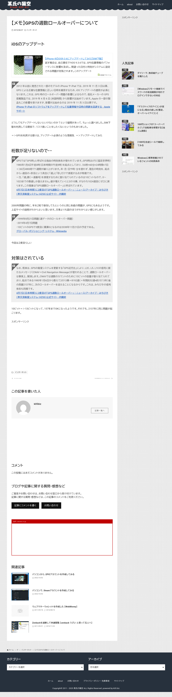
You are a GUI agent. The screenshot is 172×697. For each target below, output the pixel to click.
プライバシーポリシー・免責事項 (96, 686)
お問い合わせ (51, 510)
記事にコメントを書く (25, 510)
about (60, 686)
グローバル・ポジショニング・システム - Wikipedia (41, 231)
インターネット (32, 30)
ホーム (50, 686)
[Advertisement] (33, 342)
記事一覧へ (100, 416)
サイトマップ (119, 686)
